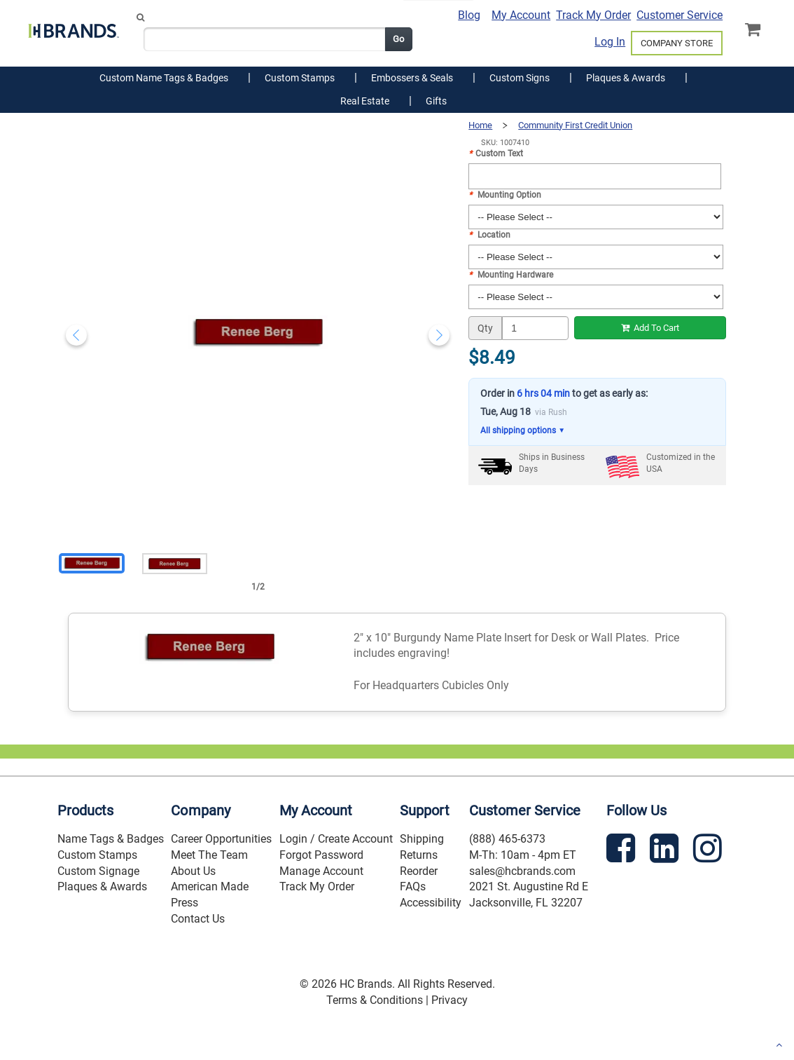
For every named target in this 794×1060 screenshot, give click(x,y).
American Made (210, 886)
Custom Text (495, 153)
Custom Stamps (97, 855)
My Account (521, 15)
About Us (193, 871)
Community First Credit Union (575, 125)
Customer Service (679, 15)
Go (398, 39)
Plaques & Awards (102, 886)
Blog (469, 15)
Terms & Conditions (374, 1000)
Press (184, 902)
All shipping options (522, 431)
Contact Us (198, 918)
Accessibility (430, 902)
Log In (609, 41)
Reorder (419, 871)
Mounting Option (504, 195)
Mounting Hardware (510, 275)
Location (489, 235)
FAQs (413, 886)
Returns (419, 855)
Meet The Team (209, 855)
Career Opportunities (221, 838)
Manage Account (321, 871)
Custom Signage (98, 871)
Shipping (422, 838)
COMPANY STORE (677, 43)
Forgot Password (321, 855)
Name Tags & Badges (110, 838)
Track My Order (593, 15)
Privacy (449, 1000)
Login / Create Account (336, 838)
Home (480, 125)
